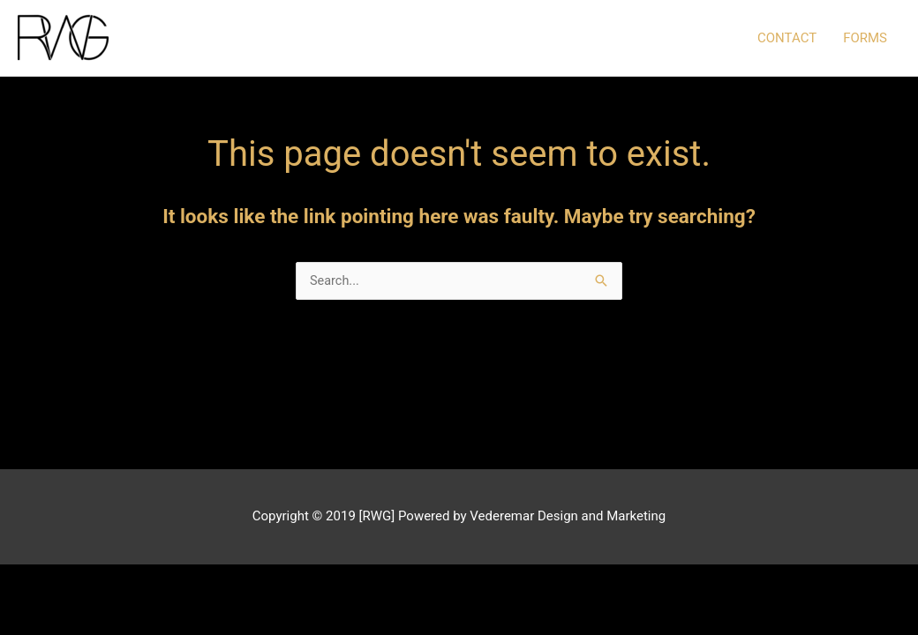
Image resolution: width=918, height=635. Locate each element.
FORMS (865, 39)
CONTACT (786, 39)
